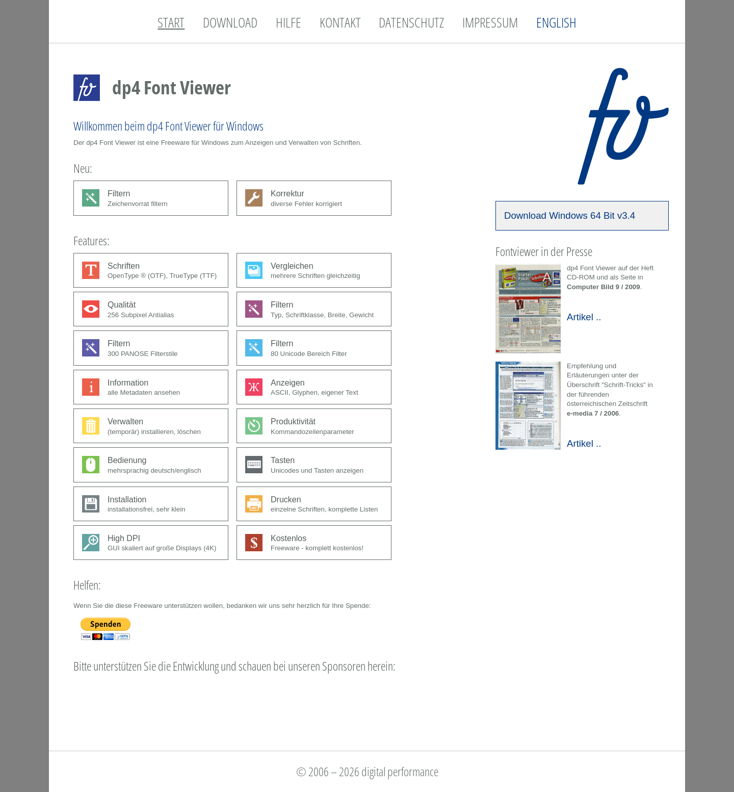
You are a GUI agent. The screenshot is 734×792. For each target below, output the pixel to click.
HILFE (288, 22)
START (171, 22)
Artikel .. (584, 317)
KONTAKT (340, 22)
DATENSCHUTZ (411, 22)
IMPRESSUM (490, 22)
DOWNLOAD (230, 22)
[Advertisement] (258, 701)
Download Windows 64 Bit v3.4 (569, 215)
